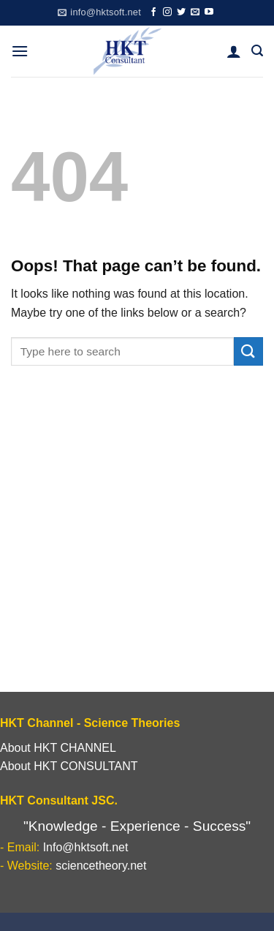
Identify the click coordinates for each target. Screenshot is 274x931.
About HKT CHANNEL (58, 748)
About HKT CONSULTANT (69, 766)
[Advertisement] (137, 547)
